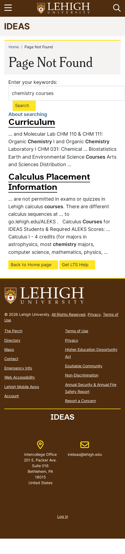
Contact (11, 358)
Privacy (94, 314)
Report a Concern (80, 400)
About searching (27, 114)
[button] (116, 8)
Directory (12, 340)
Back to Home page (31, 265)
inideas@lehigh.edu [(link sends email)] (85, 449)
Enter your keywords (32, 82)
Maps (9, 349)
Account (11, 395)
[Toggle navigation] (9, 8)
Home (14, 46)
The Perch (13, 330)
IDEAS (17, 26)
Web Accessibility (19, 377)
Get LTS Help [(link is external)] (75, 265)
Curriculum (31, 122)
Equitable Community (83, 365)
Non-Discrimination (81, 375)
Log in (62, 516)
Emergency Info (18, 368)
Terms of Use (76, 330)
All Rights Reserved (68, 314)
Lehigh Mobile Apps (21, 386)
